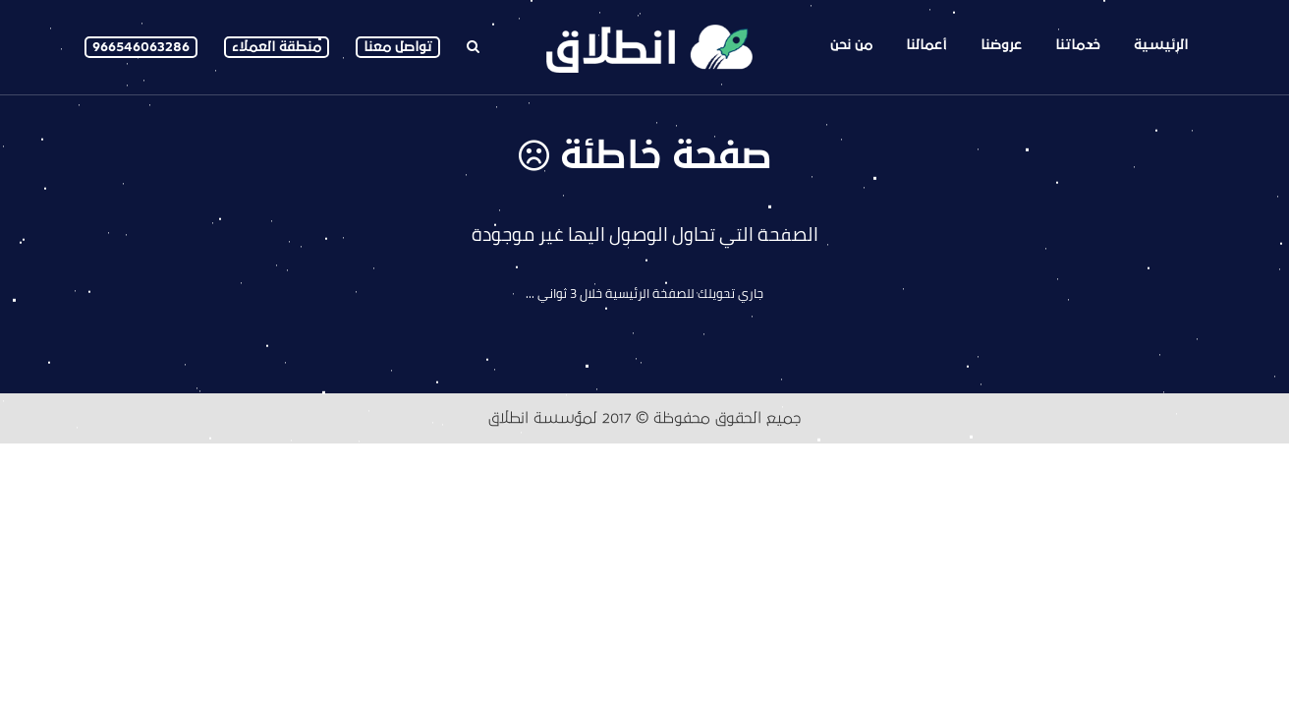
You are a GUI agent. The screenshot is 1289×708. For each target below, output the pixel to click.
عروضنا (1001, 44)
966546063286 (141, 46)
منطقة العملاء (276, 46)
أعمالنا (926, 44)
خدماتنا (1077, 44)
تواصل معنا (398, 46)
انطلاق (508, 418)
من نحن (851, 44)
